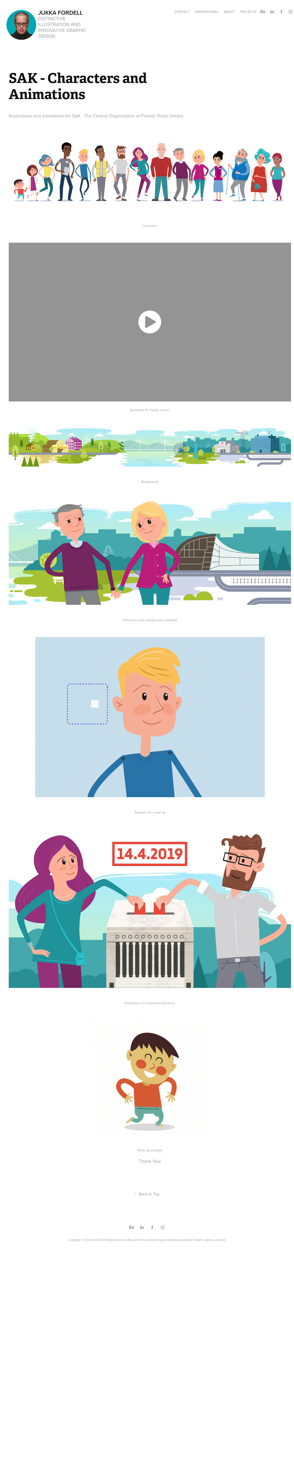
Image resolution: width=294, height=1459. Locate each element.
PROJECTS (248, 11)
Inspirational (206, 11)
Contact (181, 11)
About (229, 11)
